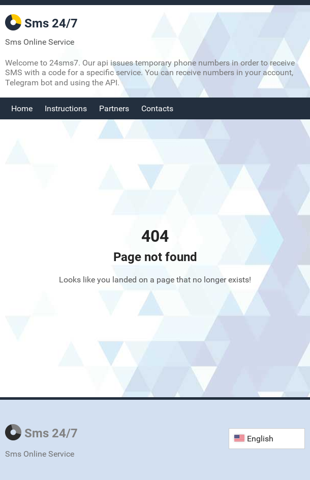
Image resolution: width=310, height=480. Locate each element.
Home (22, 108)
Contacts (157, 108)
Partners (114, 108)
